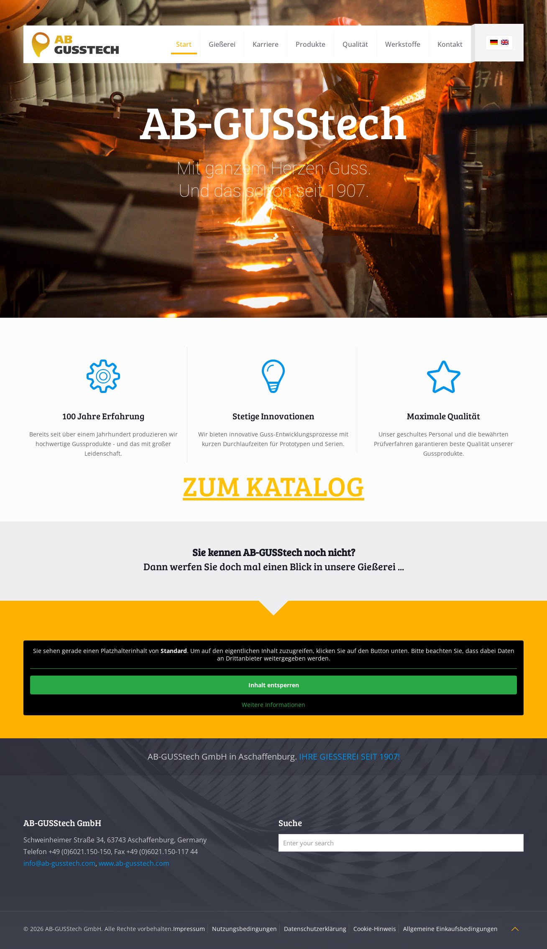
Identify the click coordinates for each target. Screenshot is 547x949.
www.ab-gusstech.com (134, 863)
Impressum (189, 929)
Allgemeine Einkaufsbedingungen (450, 929)
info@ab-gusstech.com (59, 863)
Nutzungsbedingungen (244, 929)
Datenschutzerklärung (315, 929)
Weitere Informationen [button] (273, 705)
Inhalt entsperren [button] (273, 685)
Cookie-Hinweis (374, 929)
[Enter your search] (401, 843)
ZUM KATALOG (273, 485)
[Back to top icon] (515, 929)
